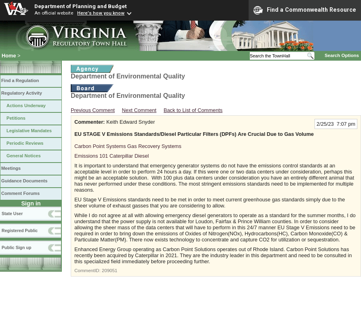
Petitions (15, 118)
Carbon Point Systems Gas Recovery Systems (128, 146)
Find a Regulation (20, 80)
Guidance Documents (24, 180)
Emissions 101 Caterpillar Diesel (111, 156)
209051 (109, 270)
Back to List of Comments (193, 110)
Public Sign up (16, 247)
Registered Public (20, 230)
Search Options (342, 55)
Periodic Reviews (25, 143)
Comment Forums (20, 193)
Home (9, 56)
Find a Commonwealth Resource (304, 10)
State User (12, 213)
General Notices (23, 155)
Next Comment (139, 110)
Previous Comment (93, 110)
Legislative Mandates (29, 130)
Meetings (11, 168)
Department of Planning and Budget (80, 6)
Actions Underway (26, 105)
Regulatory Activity (21, 93)
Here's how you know (101, 13)
